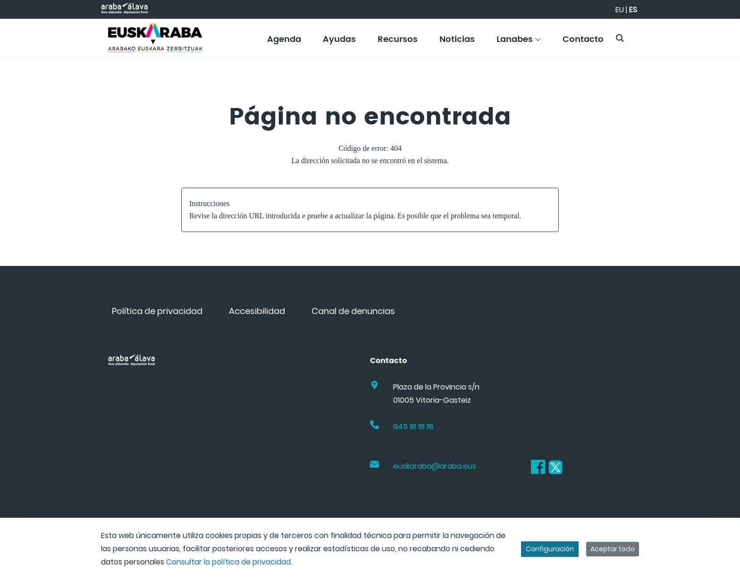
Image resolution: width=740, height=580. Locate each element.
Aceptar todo (612, 549)
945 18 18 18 (413, 426)
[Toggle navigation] (716, 35)
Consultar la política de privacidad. (229, 561)
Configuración (550, 549)
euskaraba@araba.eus (434, 466)
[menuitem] (284, 42)
